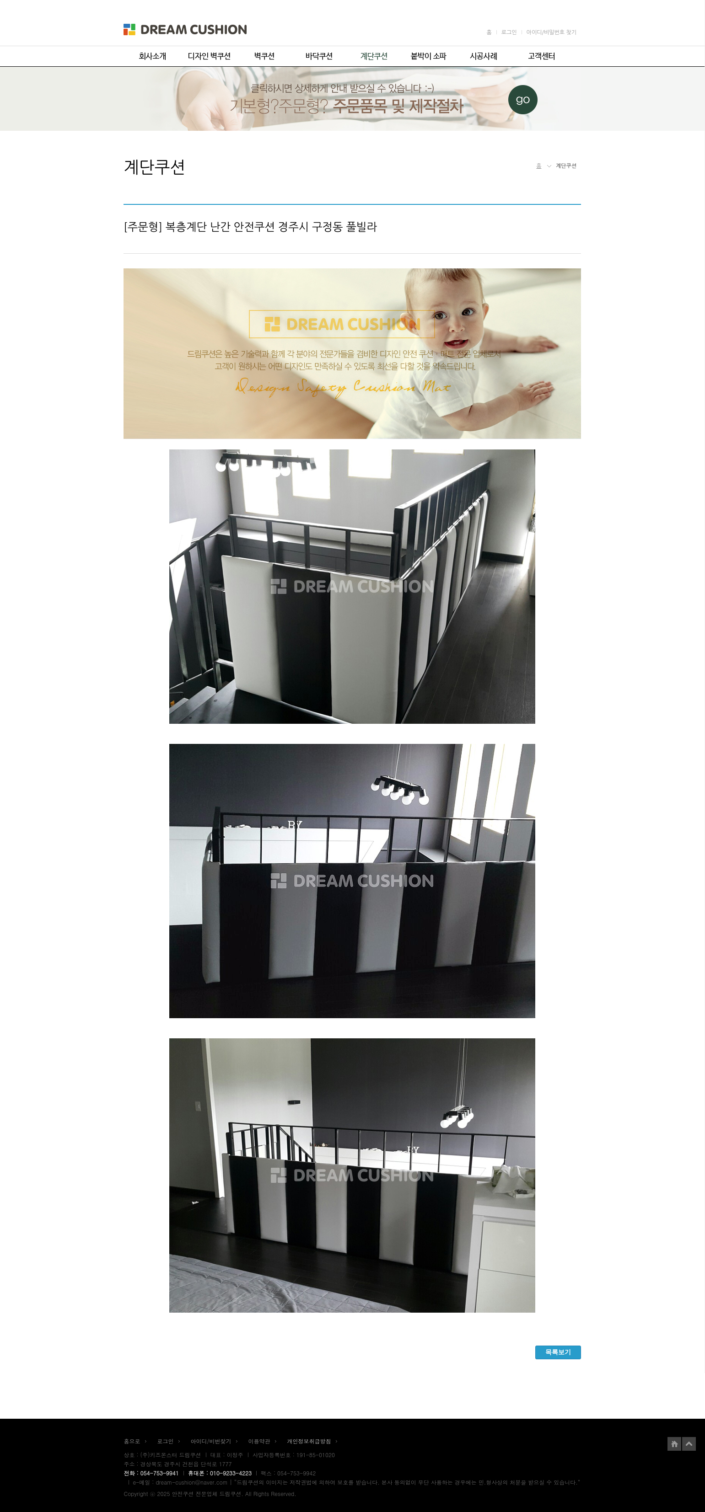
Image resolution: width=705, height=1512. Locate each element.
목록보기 (558, 1352)
